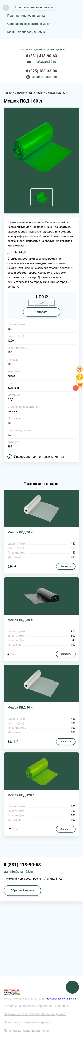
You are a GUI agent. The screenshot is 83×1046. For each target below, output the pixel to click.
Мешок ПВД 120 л (20, 795)
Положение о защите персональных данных (35, 1014)
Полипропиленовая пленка (26, 15)
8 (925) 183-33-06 (41, 71)
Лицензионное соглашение (60, 998)
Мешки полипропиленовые (26, 32)
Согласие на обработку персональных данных (36, 1006)
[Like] (79, 372)
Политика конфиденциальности (26, 1030)
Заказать (41, 312)
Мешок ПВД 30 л (20, 707)
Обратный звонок (22, 890)
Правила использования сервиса (27, 1022)
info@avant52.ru (44, 61)
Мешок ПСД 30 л (20, 532)
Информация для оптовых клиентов (39, 456)
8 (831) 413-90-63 (41, 56)
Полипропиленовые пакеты (33, 7)
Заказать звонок (44, 77)
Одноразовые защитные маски (29, 24)
